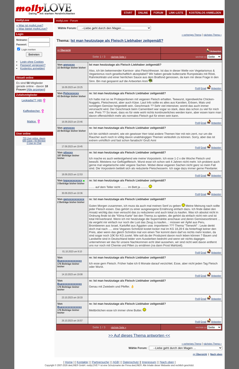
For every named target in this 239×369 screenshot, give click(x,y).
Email (203, 88)
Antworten (214, 88)
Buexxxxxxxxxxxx (69, 260)
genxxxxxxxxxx (73, 199)
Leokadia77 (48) (34, 100)
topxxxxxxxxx (72, 180)
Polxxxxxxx (71, 93)
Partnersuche (100, 362)
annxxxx (69, 64)
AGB (116, 362)
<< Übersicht (200, 354)
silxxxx (68, 152)
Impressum (149, 362)
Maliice (34, 121)
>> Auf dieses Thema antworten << (139, 335)
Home (69, 362)
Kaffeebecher (34, 111)
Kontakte (82, 362)
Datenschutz (131, 362)
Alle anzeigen (35, 89)
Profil (197, 88)
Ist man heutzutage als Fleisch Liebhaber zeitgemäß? (117, 41)
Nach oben (216, 354)
